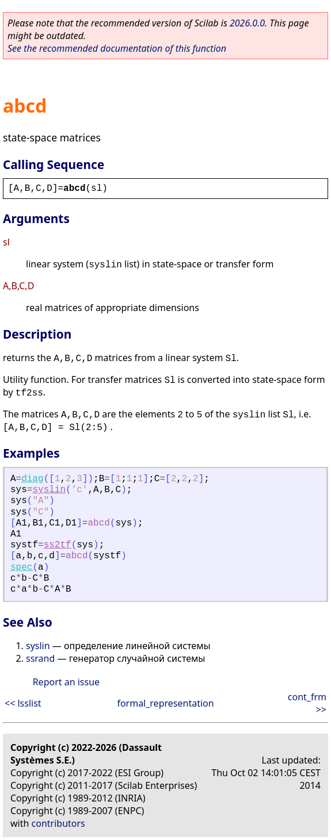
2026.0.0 (247, 23)
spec (21, 567)
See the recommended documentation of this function (116, 48)
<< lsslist (23, 703)
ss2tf (57, 545)
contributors (58, 823)
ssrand (40, 658)
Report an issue (66, 682)
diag (32, 479)
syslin (49, 490)
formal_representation (165, 703)
